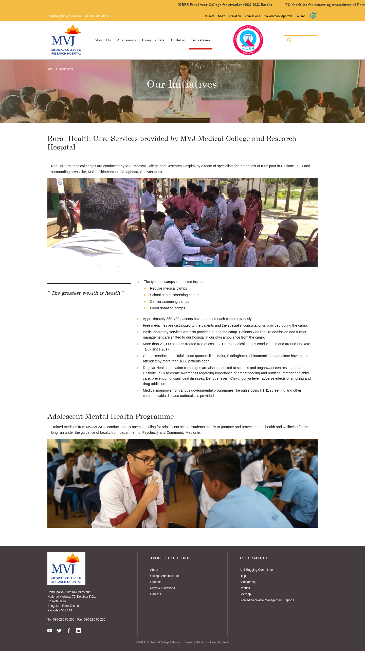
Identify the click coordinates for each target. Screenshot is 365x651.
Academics (126, 40)
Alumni (301, 16)
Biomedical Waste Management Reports (267, 600)
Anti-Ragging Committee (256, 570)
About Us (102, 40)
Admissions (252, 16)
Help (243, 576)
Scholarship (248, 582)
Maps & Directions (162, 588)
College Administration (165, 576)
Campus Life (153, 40)
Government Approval (278, 16)
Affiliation (235, 16)
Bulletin (178, 40)
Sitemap (245, 594)
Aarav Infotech (219, 642)
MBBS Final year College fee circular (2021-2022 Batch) (231, 5)
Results (245, 588)
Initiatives (200, 40)
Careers (209, 16)
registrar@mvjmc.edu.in (65, 16)
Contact (155, 582)
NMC (221, 16)
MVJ (50, 69)
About (154, 570)
